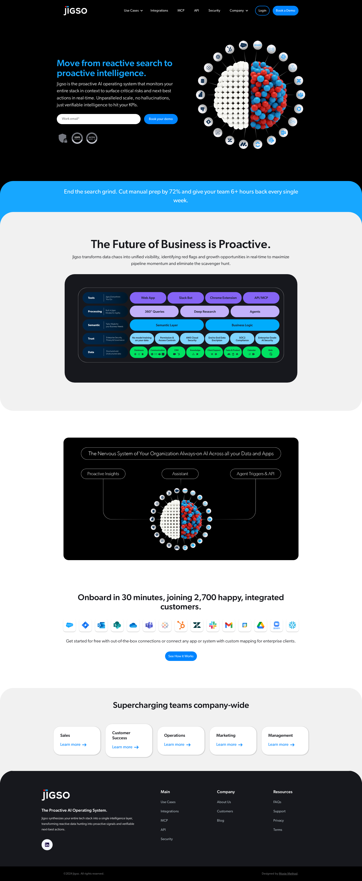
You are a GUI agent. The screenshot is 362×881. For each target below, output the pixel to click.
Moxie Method (288, 873)
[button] (132, 10)
